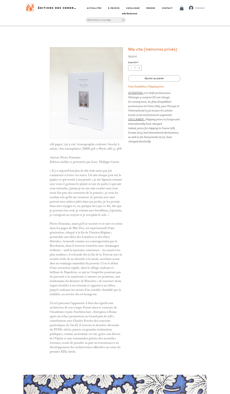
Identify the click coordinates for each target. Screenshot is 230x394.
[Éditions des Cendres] (58, 8)
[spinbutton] (135, 67)
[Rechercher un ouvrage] (101, 20)
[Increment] (139, 67)
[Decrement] (130, 67)
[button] (182, 8)
